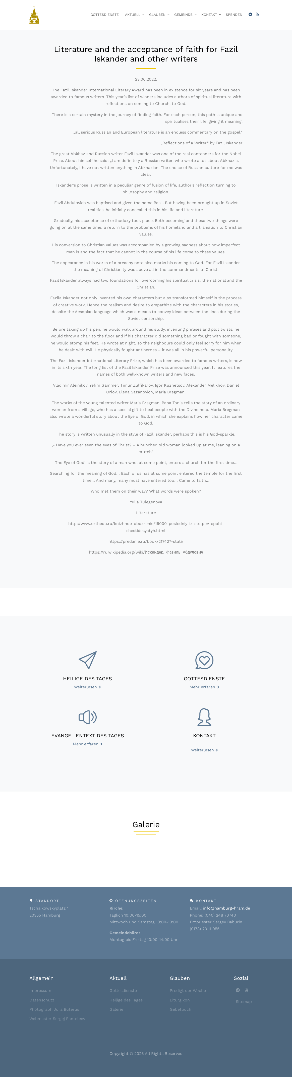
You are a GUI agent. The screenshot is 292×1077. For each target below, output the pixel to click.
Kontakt (209, 15)
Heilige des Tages (126, 1000)
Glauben (157, 15)
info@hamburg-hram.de (226, 908)
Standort (47, 901)
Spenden (234, 15)
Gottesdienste (104, 15)
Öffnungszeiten (136, 901)
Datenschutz (41, 1000)
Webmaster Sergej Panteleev (57, 1018)
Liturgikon (180, 1000)
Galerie (116, 1009)
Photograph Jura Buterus (54, 1009)
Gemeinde (183, 15)
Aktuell (132, 15)
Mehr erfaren (204, 687)
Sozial (241, 978)
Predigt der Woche (188, 990)
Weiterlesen (87, 687)
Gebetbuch (180, 1009)
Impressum (40, 990)
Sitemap (244, 1001)
